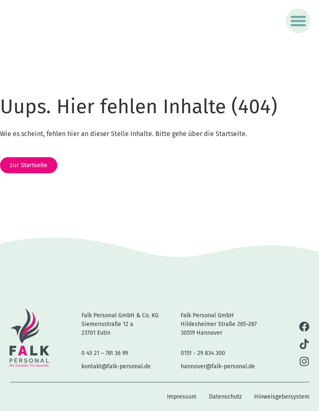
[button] (298, 20)
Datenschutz (225, 396)
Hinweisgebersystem (281, 396)
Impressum (181, 396)
